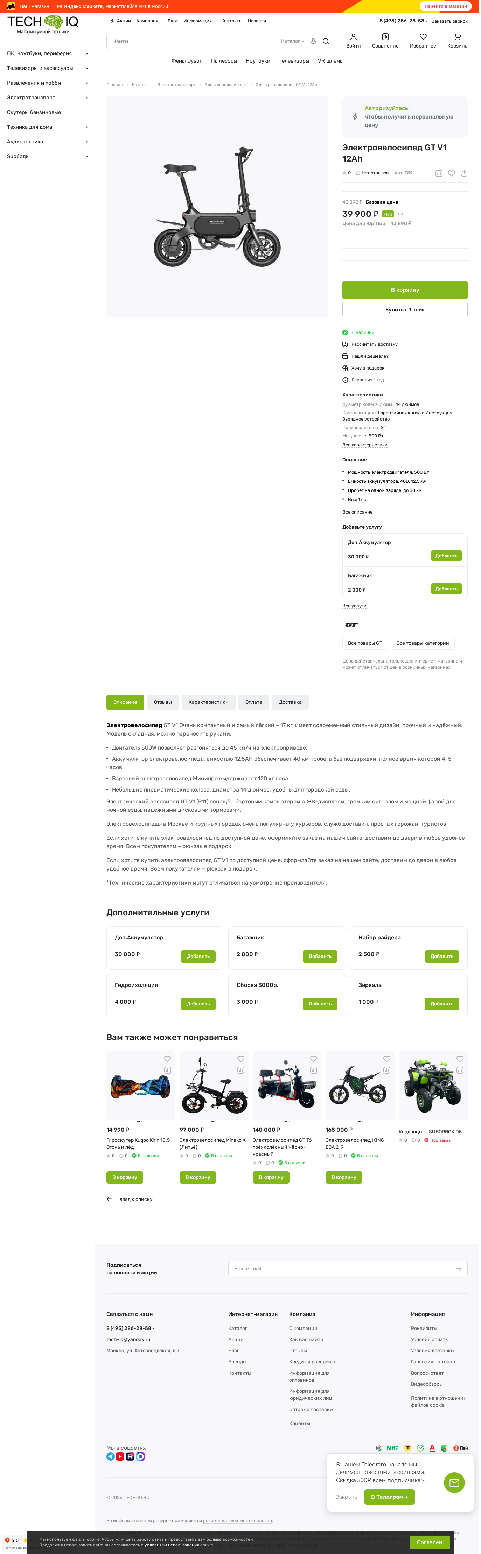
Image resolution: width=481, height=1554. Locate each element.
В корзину (405, 290)
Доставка (290, 702)
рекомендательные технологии (237, 1520)
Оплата (253, 702)
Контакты (239, 1373)
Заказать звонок (450, 21)
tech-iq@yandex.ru (128, 1339)
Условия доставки (432, 1351)
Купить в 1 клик (405, 310)
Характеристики (209, 702)
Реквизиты (424, 1328)
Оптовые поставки (311, 1409)
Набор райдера (379, 937)
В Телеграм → (389, 1497)
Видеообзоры (427, 1384)
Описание (125, 702)
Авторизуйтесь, (387, 108)
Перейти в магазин (446, 6)
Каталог (237, 1328)
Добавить (446, 555)
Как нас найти (306, 1339)
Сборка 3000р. (257, 985)
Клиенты (299, 1423)
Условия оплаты (430, 1339)
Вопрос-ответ (427, 1373)
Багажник (360, 576)
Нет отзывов (372, 173)
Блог (233, 1351)
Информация (428, 1314)
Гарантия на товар (433, 1362)
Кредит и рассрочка (313, 1362)
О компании (303, 1328)
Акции (236, 1339)
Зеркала (370, 985)
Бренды (237, 1362)
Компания (302, 1314)
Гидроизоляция (136, 985)
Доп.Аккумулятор (369, 542)
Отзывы (163, 702)
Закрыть (346, 1497)
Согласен (429, 1542)
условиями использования (172, 1544)
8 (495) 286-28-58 (401, 21)
